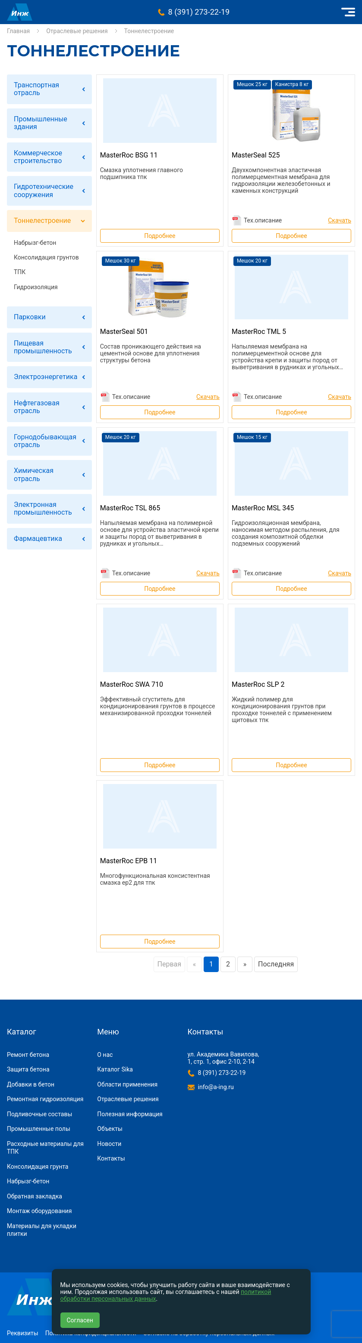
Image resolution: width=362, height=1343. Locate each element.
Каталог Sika (115, 1069)
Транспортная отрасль (36, 89)
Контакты (111, 1158)
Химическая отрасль (34, 474)
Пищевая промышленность (43, 347)
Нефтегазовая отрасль (37, 407)
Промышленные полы (38, 1128)
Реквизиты (22, 1333)
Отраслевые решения (76, 31)
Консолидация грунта (37, 1166)
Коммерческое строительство (38, 157)
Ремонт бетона (28, 1054)
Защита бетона (28, 1069)
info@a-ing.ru (216, 1087)
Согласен (80, 1320)
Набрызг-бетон (35, 242)
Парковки (30, 317)
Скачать (339, 220)
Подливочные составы (39, 1114)
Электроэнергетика (45, 377)
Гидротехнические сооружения (43, 190)
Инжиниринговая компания (19, 12)
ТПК (19, 272)
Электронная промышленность (43, 508)
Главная (18, 31)
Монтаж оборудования (39, 1210)
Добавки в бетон (30, 1084)
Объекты (110, 1128)
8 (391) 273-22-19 (199, 12)
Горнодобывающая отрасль (45, 441)
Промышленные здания (40, 123)
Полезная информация (130, 1114)
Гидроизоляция (36, 287)
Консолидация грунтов (46, 257)
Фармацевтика (38, 538)
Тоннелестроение (42, 220)
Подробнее (159, 235)
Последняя (276, 964)
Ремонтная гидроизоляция (45, 1099)
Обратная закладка (34, 1196)
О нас (105, 1054)
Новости (109, 1143)
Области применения (127, 1084)
